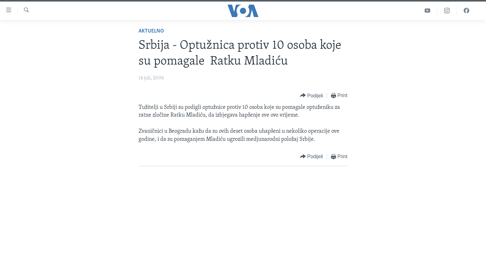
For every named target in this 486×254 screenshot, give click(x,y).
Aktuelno (151, 31)
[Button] (311, 95)
